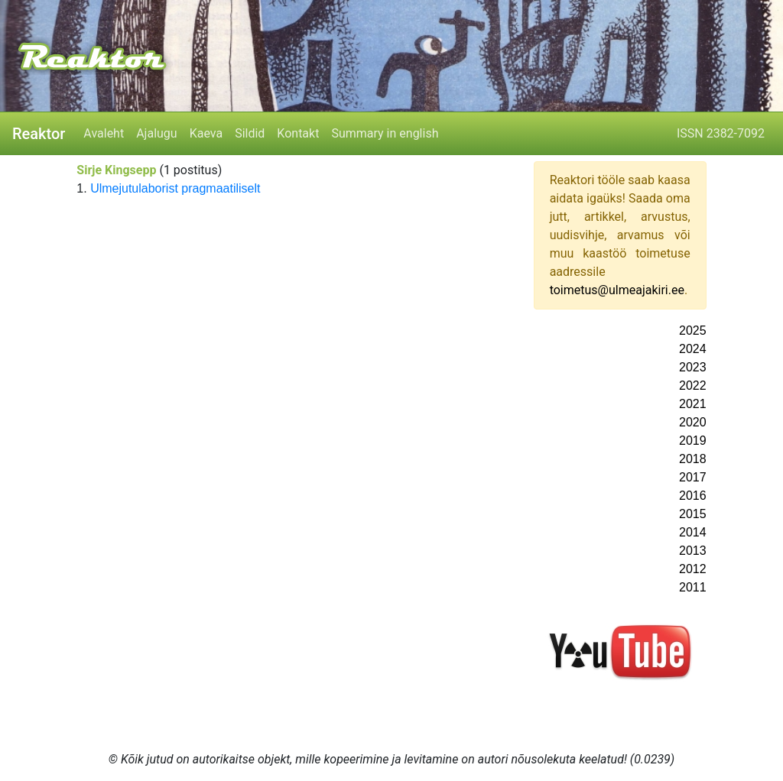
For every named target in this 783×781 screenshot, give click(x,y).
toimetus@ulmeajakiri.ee (617, 290)
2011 (693, 587)
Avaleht (103, 133)
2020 (693, 422)
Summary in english (384, 133)
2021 (693, 403)
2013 (693, 550)
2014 (693, 532)
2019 (693, 440)
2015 (693, 513)
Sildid (250, 133)
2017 (693, 477)
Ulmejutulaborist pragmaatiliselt (175, 188)
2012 (693, 568)
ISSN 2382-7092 (721, 133)
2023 (693, 367)
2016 (693, 495)
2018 (693, 458)
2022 (693, 385)
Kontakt (298, 133)
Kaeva (206, 133)
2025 (693, 330)
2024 (693, 348)
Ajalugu (156, 133)
